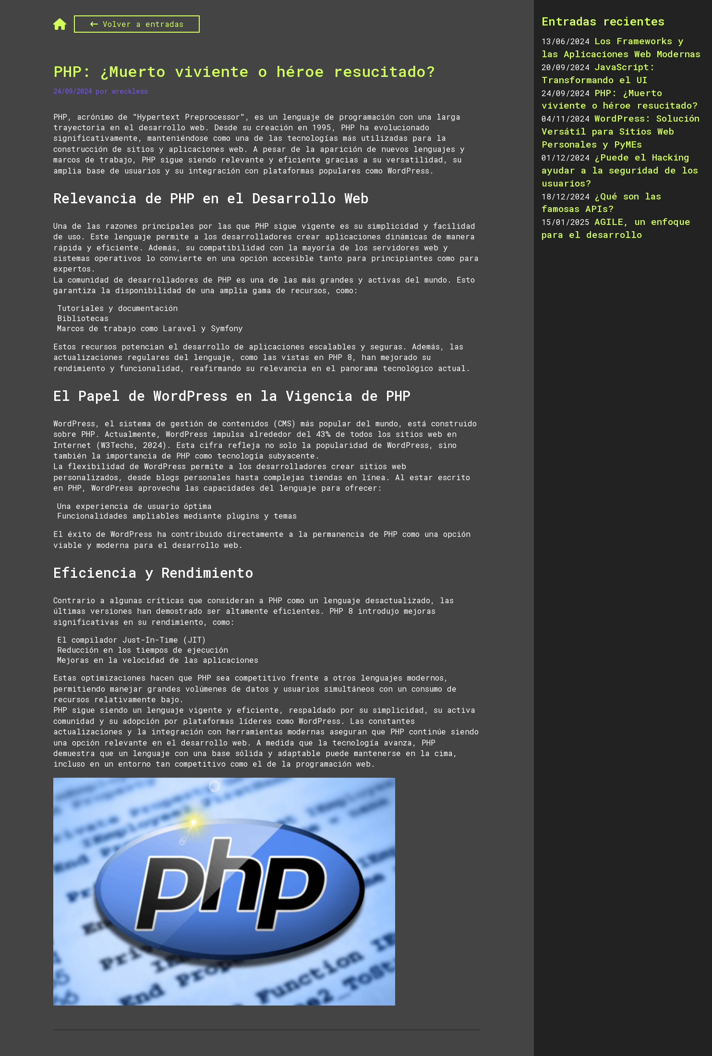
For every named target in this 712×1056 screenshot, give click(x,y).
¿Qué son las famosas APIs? (601, 202)
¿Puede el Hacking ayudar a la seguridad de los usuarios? (620, 170)
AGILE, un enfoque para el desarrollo (616, 227)
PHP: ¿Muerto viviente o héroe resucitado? (244, 72)
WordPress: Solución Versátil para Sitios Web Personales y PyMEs (621, 131)
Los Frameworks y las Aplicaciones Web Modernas (621, 47)
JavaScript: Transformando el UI (598, 73)
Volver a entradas (136, 24)
